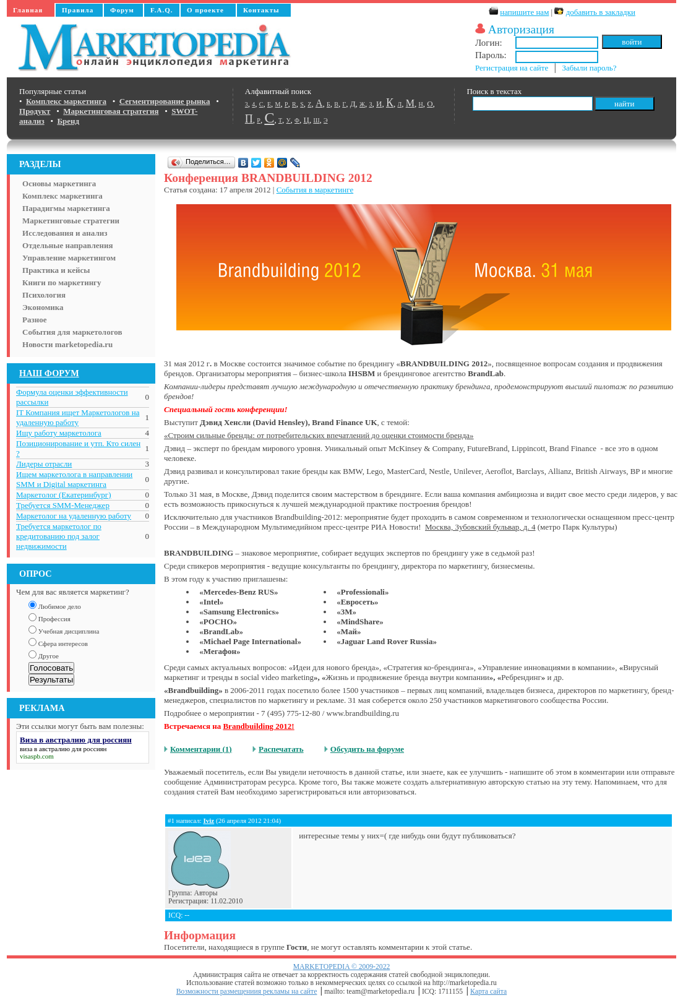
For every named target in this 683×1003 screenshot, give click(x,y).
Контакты (261, 10)
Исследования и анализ (64, 233)
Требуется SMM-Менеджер (63, 505)
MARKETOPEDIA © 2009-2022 (341, 967)
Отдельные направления (67, 245)
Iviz (208, 820)
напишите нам (524, 12)
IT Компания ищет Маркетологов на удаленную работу (77, 417)
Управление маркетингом (69, 257)
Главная (28, 10)
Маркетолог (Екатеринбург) (63, 494)
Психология (44, 294)
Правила (77, 10)
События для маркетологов (72, 332)
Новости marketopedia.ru (67, 344)
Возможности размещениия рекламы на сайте (246, 992)
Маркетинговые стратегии (70, 220)
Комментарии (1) (201, 749)
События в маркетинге (315, 189)
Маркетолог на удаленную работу (73, 515)
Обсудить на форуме (367, 749)
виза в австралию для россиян (63, 748)
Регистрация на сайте (511, 67)
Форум (122, 10)
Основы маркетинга (59, 183)
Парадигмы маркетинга (66, 208)
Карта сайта (488, 992)
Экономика (43, 307)
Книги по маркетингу (61, 282)
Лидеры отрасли (44, 463)
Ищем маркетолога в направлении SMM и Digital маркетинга (74, 479)
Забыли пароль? (589, 67)
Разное (34, 319)
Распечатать (281, 749)
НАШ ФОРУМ (49, 373)
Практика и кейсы (56, 270)
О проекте (205, 10)
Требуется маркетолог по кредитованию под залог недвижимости (58, 536)
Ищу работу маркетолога (58, 432)
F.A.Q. (161, 10)
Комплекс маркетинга (62, 195)
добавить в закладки (600, 12)
